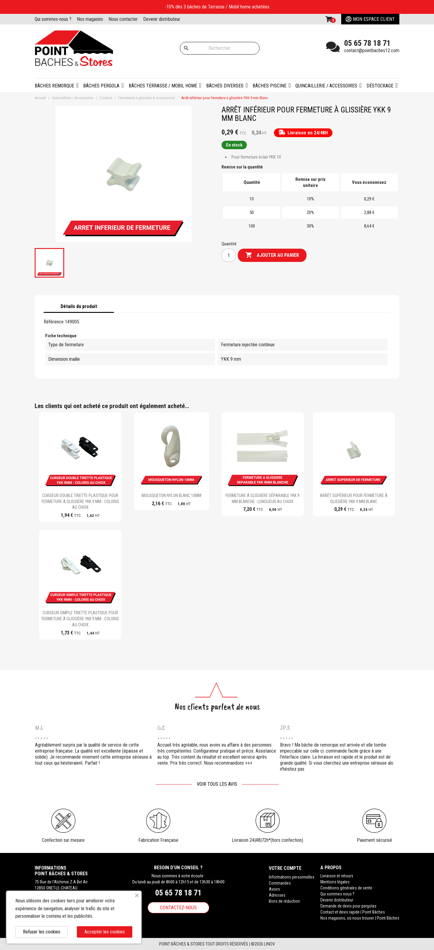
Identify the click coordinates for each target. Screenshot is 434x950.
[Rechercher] (219, 48)
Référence (54, 322)
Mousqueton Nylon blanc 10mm (171, 495)
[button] (103, 85)
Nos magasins (90, 19)
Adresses (277, 894)
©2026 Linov (263, 944)
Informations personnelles (291, 875)
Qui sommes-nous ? (53, 19)
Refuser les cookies (41, 932)
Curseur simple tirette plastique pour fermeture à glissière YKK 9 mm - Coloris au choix (80, 618)
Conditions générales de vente (346, 888)
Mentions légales (335, 881)
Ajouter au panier (272, 255)
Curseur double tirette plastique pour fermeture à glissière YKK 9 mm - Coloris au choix (80, 501)
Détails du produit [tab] (79, 306)
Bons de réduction (284, 900)
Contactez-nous (178, 908)
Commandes (280, 881)
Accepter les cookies (104, 932)
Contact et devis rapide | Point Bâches (352, 912)
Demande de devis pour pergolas (348, 906)
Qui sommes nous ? (337, 894)
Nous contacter (123, 19)
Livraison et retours (336, 875)
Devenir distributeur (161, 19)
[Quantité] (229, 255)
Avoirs (274, 888)
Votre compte (285, 867)
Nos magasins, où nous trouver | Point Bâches (359, 918)
